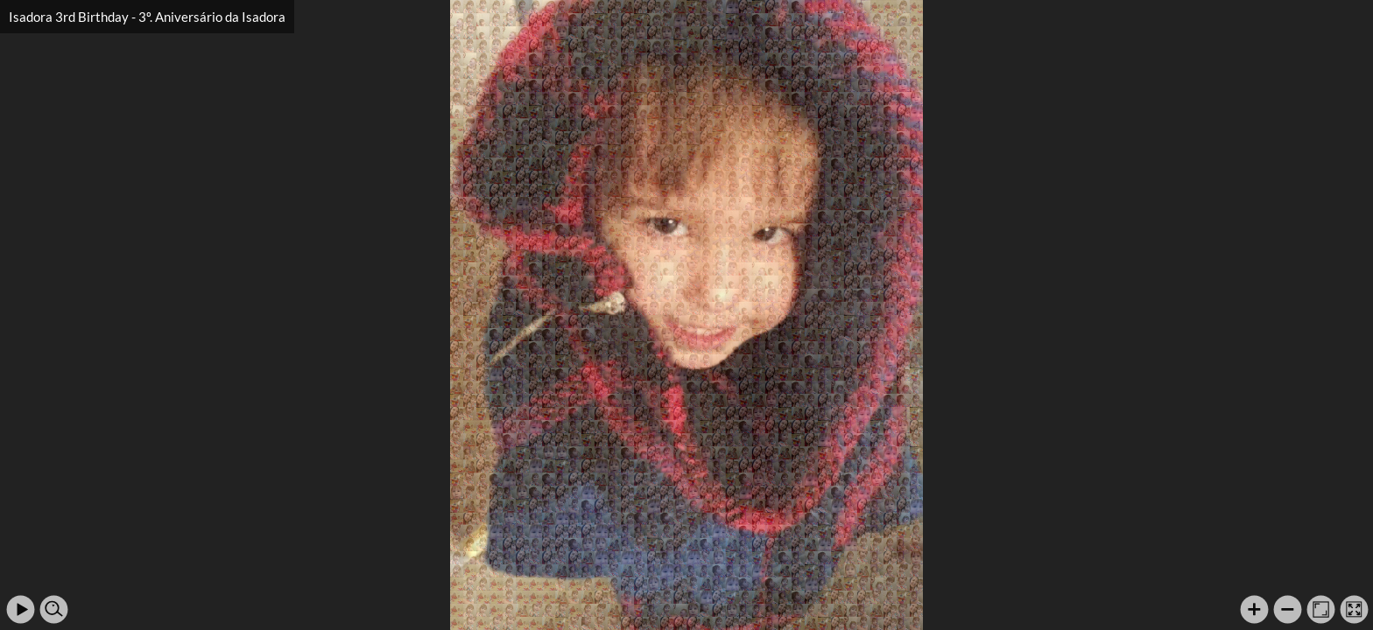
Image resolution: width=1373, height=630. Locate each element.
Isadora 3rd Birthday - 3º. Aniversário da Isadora (147, 16)
